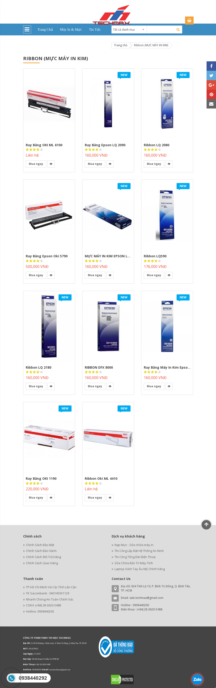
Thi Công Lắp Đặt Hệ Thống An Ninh (139, 551)
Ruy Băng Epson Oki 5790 (47, 256)
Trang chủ (120, 45)
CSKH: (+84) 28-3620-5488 (43, 605)
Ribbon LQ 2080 (156, 145)
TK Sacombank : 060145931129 (47, 593)
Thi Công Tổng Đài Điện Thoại (135, 557)
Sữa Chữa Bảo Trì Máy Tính (133, 563)
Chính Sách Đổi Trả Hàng (43, 557)
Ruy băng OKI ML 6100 (44, 145)
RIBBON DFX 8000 (99, 367)
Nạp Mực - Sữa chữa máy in (133, 545)
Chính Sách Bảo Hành (41, 551)
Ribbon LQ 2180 (38, 367)
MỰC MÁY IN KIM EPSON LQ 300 (111, 256)
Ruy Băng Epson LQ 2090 (105, 145)
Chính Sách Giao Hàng (42, 563)
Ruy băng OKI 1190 (41, 478)
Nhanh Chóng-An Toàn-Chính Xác (49, 599)
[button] (51, 163)
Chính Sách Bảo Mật (40, 545)
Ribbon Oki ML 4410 (101, 478)
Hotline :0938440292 (40, 611)
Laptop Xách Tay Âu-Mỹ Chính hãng (139, 569)
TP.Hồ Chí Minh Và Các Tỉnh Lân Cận (51, 587)
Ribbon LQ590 (155, 256)
